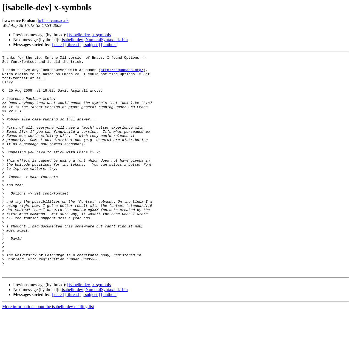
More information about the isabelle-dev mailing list (48, 350)
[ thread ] (73, 44)
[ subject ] (91, 44)
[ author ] (109, 44)
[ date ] (58, 44)
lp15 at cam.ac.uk (53, 20)
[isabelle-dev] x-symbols (89, 34)
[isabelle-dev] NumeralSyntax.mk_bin (94, 39)
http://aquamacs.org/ (122, 73)
